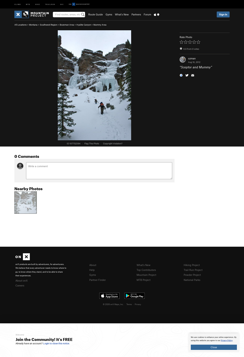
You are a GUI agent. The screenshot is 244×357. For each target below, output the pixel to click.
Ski (62, 4)
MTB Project (143, 279)
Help (92, 269)
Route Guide (95, 14)
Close (214, 347)
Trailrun (50, 4)
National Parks (192, 279)
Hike (37, 4)
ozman (192, 58)
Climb (17, 4)
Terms (129, 304)
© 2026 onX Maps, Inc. (113, 304)
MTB (28, 4)
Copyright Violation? (112, 143)
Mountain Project (146, 274)
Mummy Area (99, 24)
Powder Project (192, 274)
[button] (181, 75)
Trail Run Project (193, 269)
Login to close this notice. (56, 343)
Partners (136, 14)
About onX (21, 280)
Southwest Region (48, 24)
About (92, 264)
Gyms (109, 14)
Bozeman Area (67, 24)
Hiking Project (192, 264)
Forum (147, 14)
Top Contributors (146, 269)
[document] (214, 343)
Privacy (138, 304)
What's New (122, 14)
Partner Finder (97, 279)
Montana (33, 24)
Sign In (223, 14)
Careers (19, 285)
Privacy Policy (226, 340)
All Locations (20, 24)
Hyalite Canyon (83, 24)
